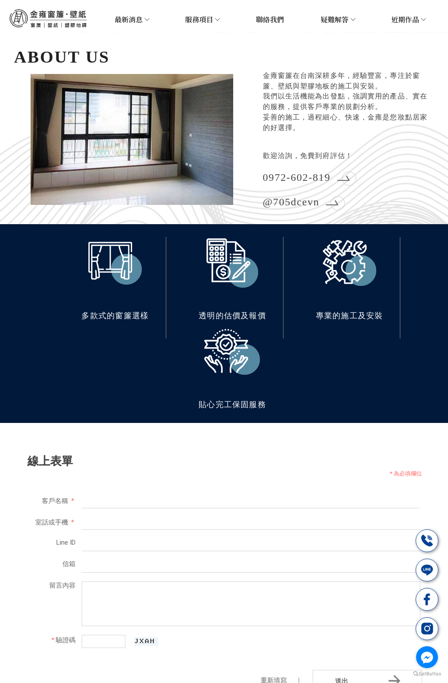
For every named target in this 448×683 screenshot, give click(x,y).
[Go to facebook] (427, 657)
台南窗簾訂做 (234, 658)
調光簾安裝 (194, 658)
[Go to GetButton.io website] (427, 674)
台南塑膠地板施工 (284, 658)
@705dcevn (291, 201)
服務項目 (202, 19)
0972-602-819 (296, 176)
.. (253, 675)
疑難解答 (338, 19)
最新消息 (132, 19)
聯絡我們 (270, 19)
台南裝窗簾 (157, 658)
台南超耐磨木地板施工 (347, 658)
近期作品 (408, 19)
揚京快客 (193, 675)
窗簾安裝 (81, 658)
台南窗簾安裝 (117, 658)
